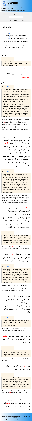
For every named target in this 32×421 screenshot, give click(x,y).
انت (7, 224)
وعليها (22, 211)
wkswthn (22, 121)
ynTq (22, 358)
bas (9, 248)
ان (22, 140)
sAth (12, 390)
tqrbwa (6, 285)
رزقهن (25, 143)
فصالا (21, 153)
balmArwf (27, 121)
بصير (17, 165)
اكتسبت (15, 211)
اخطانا (13, 214)
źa (20, 288)
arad (26, 119)
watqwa (13, 129)
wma (16, 68)
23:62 (8, 348)
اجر (13, 74)
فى (25, 254)
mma (27, 390)
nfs (6, 122)
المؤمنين (21, 257)
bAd (3, 394)
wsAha (11, 122)
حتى (23, 299)
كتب (6, 366)
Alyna (6, 198)
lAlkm (18, 290)
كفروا (23, 260)
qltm (10, 288)
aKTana (22, 197)
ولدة (12, 146)
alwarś (10, 124)
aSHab (12, 330)
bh (16, 200)
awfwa (6, 290)
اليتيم (17, 296)
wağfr (23, 200)
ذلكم (17, 309)
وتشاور (5, 153)
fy (5, 246)
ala (8, 122)
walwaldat (5, 119)
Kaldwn (22, 330)
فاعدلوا (16, 306)
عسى (16, 257)
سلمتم (8, 159)
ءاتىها (19, 406)
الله (12, 162)
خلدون (24, 342)
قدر (8, 400)
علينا (23, 217)
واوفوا (12, 299)
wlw (17, 288)
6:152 (8, 266)
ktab (19, 358)
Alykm (17, 127)
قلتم (20, 306)
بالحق (23, 369)
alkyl (10, 287)
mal (9, 285)
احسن (27, 299)
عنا (22, 224)
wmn (14, 390)
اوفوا (21, 309)
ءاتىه (16, 403)
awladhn (13, 119)
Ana (21, 200)
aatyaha (21, 392)
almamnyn (23, 246)
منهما (10, 153)
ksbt (20, 195)
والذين (27, 336)
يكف (8, 257)
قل (28, 74)
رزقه (28, 403)
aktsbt (4, 197)
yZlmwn (5, 360)
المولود (6, 140)
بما (26, 165)
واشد (10, 260)
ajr (14, 68)
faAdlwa (13, 288)
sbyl (7, 246)
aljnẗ (15, 330)
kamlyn (21, 119)
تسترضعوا (6, 156)
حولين (10, 137)
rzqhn (18, 121)
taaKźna (11, 197)
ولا (5, 146)
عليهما (20, 156)
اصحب (12, 339)
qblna (24, 198)
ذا (7, 306)
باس (4, 257)
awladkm (9, 127)
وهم (19, 369)
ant (8, 202)
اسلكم (23, 74)
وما (10, 74)
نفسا (19, 208)
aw (19, 197)
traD (27, 124)
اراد (25, 140)
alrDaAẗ (6, 121)
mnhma (4, 126)
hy (19, 285)
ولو (12, 306)
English (9, 20)
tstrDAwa (4, 127)
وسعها (21, 146)
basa (22, 248)
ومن (11, 400)
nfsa (9, 195)
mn (12, 68)
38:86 (8, 59)
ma (4, 68)
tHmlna (6, 200)
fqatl (3, 246)
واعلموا (8, 162)
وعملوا (17, 336)
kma (12, 198)
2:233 (8, 86)
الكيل (8, 299)
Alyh (10, 68)
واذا (23, 306)
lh (16, 121)
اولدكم (27, 159)
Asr (6, 394)
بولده (22, 149)
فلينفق (23, 403)
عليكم (15, 159)
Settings (22, 20)
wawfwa (7, 287)
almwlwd (13, 121)
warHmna (4, 202)
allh (16, 129)
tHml (3, 198)
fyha (19, 330)
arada (19, 124)
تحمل (27, 217)
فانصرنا (22, 227)
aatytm (4, 129)
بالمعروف (13, 143)
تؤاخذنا (27, 214)
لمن (28, 140)
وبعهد (27, 309)
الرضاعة (16, 140)
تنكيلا (5, 260)
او (17, 214)
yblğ (26, 285)
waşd (24, 248)
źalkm (9, 290)
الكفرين (9, 227)
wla (24, 122)
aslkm (7, 68)
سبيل (21, 254)
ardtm (22, 126)
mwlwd (27, 122)
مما (19, 403)
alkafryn (26, 202)
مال (21, 296)
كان (9, 306)
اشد (16, 260)
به (29, 224)
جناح (25, 156)
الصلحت (12, 336)
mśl (13, 124)
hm (17, 330)
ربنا (10, 211)
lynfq (3, 390)
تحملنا (15, 220)
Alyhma (16, 126)
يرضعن (21, 137)
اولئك (17, 339)
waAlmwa (19, 129)
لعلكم (6, 309)
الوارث (13, 149)
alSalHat (17, 328)
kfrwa (14, 248)
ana (18, 68)
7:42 (8, 317)
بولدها (8, 146)
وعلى (11, 140)
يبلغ (19, 299)
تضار (16, 146)
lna (14, 200)
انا (8, 74)
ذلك (5, 149)
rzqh (21, 390)
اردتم (13, 156)
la (3, 122)
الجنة (7, 339)
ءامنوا (22, 336)
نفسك (6, 254)
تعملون (22, 165)
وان (16, 156)
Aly (17, 198)
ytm (3, 121)
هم (4, 339)
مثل (9, 149)
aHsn (21, 285)
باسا (13, 260)
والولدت (27, 137)
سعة (21, 400)
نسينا (20, 214)
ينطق (28, 369)
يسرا (28, 409)
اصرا (19, 217)
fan (17, 124)
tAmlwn (4, 131)
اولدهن (15, 137)
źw (6, 390)
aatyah (4, 392)
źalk (15, 124)
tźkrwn (21, 290)
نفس (28, 146)
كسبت (27, 211)
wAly (10, 121)
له (29, 143)
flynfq (24, 390)
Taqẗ (12, 200)
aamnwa (8, 328)
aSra (9, 198)
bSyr (7, 131)
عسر (5, 406)
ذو (24, 400)
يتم (20, 140)
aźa (20, 127)
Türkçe (16, 20)
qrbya (23, 288)
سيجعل (14, 406)
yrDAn (9, 119)
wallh (17, 248)
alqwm (22, 202)
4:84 (8, 232)
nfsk (16, 246)
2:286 (8, 171)
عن (18, 153)
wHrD (19, 246)
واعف (25, 224)
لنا (5, 220)
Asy (27, 246)
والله (19, 260)
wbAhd (26, 288)
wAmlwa (13, 328)
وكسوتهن (20, 143)
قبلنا (25, 220)
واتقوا (16, 162)
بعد (8, 406)
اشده (16, 299)
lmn (24, 119)
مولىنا (27, 227)
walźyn (4, 328)
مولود (27, 149)
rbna (7, 197)
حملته (12, 217)
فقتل (28, 254)
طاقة (7, 220)
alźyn (19, 198)
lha (16, 195)
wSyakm (13, 290)
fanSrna (16, 202)
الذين (5, 217)
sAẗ (8, 390)
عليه (19, 74)
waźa (7, 288)
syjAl (25, 392)
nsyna (17, 197)
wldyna (16, 358)
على (8, 217)
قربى (4, 306)
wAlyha (23, 195)
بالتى (11, 296)
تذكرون (27, 312)
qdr (17, 390)
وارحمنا (11, 224)
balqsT (19, 287)
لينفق (27, 400)
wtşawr (8, 126)
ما (26, 74)
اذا (12, 159)
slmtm (23, 127)
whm (27, 358)
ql (3, 68)
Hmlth (14, 198)
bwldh (4, 124)
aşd (20, 248)
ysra (8, 394)
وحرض (27, 257)
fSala (22, 124)
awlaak (8, 330)
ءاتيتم (27, 162)
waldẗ (17, 122)
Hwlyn (17, 119)
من (16, 74)
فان (28, 153)
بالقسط (20, 302)
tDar (15, 122)
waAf (18, 200)
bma (27, 129)
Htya (24, 285)
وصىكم (12, 309)
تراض (14, 153)
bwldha (21, 122)
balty (16, 285)
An (25, 124)
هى (8, 296)
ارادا (25, 153)
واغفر (19, 224)
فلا (28, 156)
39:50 (2, 7)
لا (9, 143)
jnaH (13, 126)
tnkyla (27, 248)
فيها (28, 342)
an (28, 119)
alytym (12, 285)
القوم (14, 227)
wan (19, 126)
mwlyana (11, 202)
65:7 (8, 375)
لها (9, 208)
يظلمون (14, 369)
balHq (24, 358)
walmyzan (14, 287)
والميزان (26, 302)
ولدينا (10, 366)
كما (16, 217)
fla (11, 126)
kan (19, 288)
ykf (7, 248)
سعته (15, 400)
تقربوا (25, 296)
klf (9, 33)
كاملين (5, 137)
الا (25, 146)
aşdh (3, 287)
